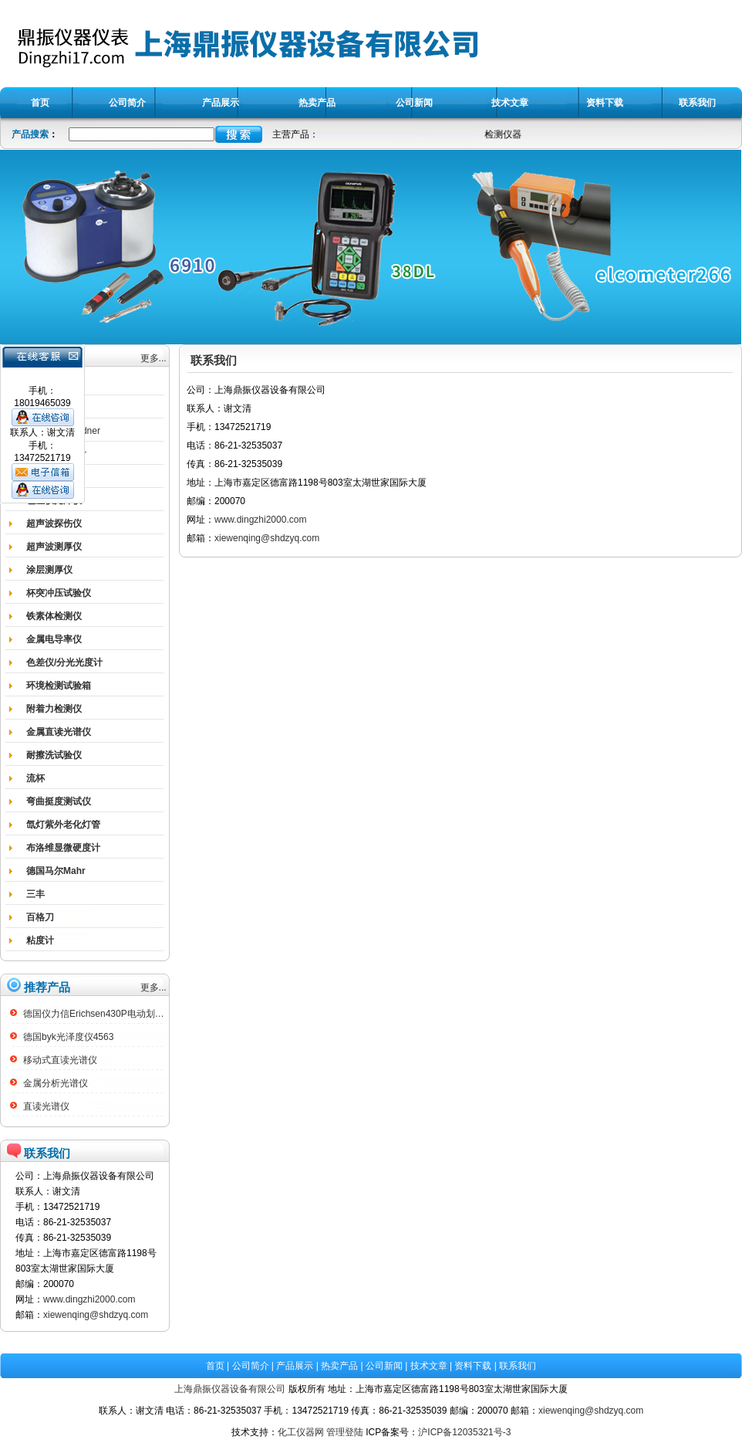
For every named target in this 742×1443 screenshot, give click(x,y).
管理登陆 (344, 1432)
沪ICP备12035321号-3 (464, 1432)
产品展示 (294, 1365)
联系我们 (517, 1365)
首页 (215, 1365)
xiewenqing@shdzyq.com (95, 1314)
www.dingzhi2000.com (89, 1299)
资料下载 (472, 1365)
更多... (153, 358)
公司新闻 (384, 1365)
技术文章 (428, 1365)
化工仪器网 (301, 1432)
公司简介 (250, 1365)
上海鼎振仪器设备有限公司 (229, 1389)
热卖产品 (339, 1365)
